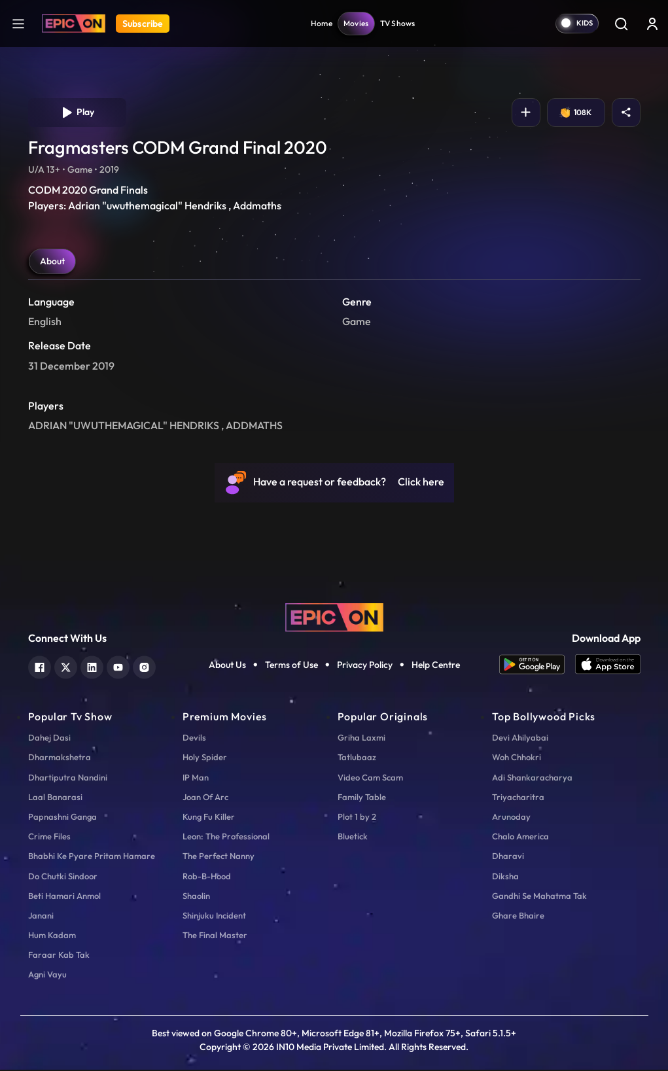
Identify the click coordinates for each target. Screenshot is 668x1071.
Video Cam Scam (370, 778)
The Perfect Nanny (219, 857)
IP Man (196, 778)
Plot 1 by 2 (357, 818)
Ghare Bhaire (518, 916)
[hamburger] (18, 23)
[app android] (537, 666)
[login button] (652, 23)
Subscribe (142, 23)
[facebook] (39, 667)
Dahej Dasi (49, 738)
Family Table (362, 798)
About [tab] (52, 262)
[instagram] (144, 667)
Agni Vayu (47, 975)
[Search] (621, 23)
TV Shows (397, 23)
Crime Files (49, 837)
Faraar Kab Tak (59, 956)
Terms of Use (291, 666)
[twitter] (65, 667)
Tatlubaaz (357, 758)
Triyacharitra (518, 798)
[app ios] (608, 666)
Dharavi (508, 857)
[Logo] (73, 23)
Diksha (505, 877)
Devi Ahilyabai (520, 738)
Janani (41, 916)
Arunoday (511, 818)
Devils (194, 738)
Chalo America (520, 837)
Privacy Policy (365, 666)
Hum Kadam (52, 936)
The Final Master (215, 936)
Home (321, 23)
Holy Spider (205, 758)
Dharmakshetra (59, 758)
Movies (356, 23)
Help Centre (436, 666)
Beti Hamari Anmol (64, 897)
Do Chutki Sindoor (62, 877)
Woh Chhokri (516, 758)
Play (77, 113)
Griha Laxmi (361, 738)
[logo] (334, 617)
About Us (227, 666)
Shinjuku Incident (214, 916)
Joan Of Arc (205, 798)
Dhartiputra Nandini (67, 778)
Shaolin (196, 897)
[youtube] (118, 667)
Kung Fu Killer (209, 818)
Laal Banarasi (55, 798)
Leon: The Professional (226, 837)
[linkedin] (91, 667)
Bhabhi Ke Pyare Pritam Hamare (91, 857)
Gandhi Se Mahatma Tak (539, 897)
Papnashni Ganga (62, 818)
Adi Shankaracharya (532, 778)
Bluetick (353, 837)
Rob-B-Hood (207, 877)
